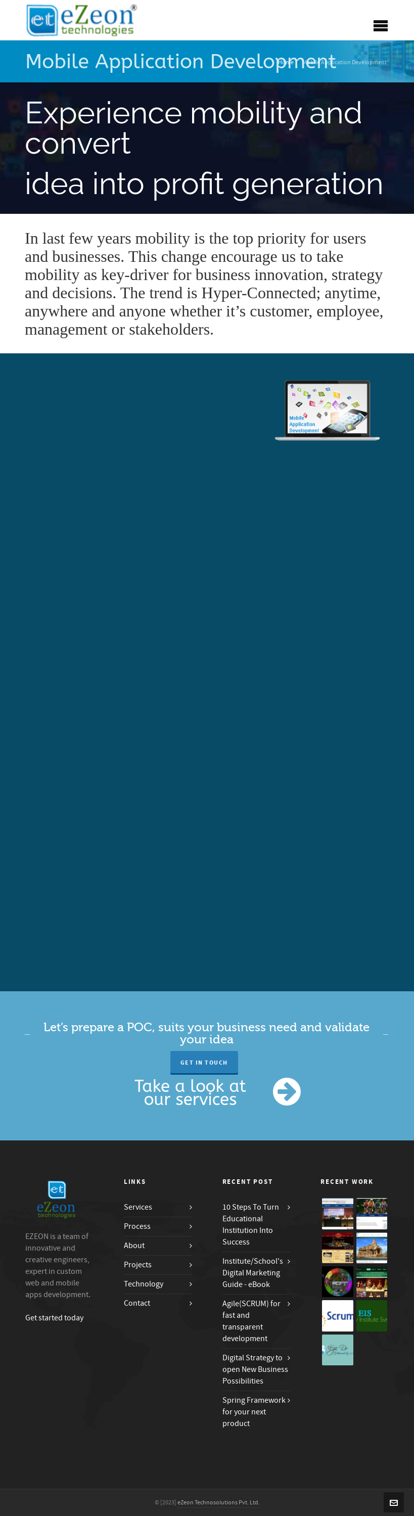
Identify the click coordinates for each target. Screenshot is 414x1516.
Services (138, 1207)
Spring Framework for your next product (254, 1412)
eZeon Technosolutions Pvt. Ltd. (218, 1502)
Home (286, 62)
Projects (138, 1265)
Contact (137, 1303)
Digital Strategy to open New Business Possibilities (255, 1369)
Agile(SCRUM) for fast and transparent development (251, 1321)
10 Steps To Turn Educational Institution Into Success (250, 1224)
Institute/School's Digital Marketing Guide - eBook (252, 1273)
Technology (143, 1284)
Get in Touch (204, 1063)
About (134, 1246)
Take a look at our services (190, 1093)
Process (137, 1226)
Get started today (54, 1318)
